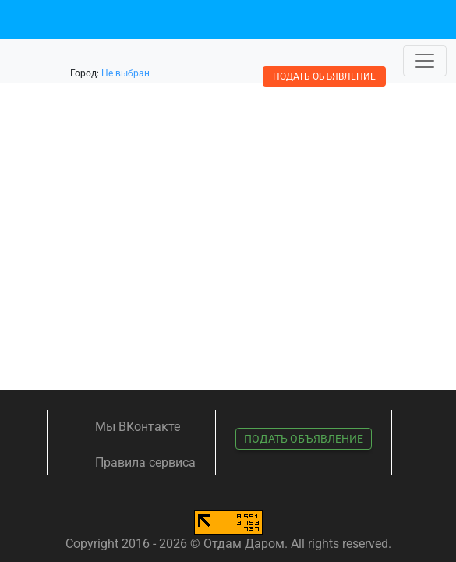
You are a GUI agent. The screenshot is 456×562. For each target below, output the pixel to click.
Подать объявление (324, 76)
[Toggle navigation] (425, 60)
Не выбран (125, 73)
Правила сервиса (145, 462)
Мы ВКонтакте (137, 426)
